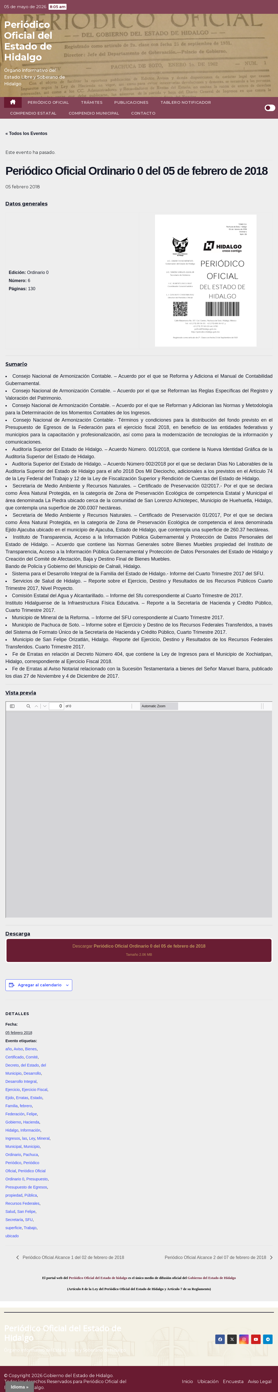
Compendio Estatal (33, 113)
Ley (32, 1138)
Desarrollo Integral (20, 1081)
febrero (26, 1106)
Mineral (43, 1138)
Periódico (13, 1163)
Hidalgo (11, 1130)
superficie (13, 1228)
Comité (32, 1057)
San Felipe (26, 1211)
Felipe (32, 1114)
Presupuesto (37, 1179)
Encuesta (233, 1381)
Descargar (139, 950)
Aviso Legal (260, 1381)
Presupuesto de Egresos (26, 1187)
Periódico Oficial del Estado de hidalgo (98, 1278)
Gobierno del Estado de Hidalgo (212, 1278)
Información (30, 1130)
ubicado (12, 1236)
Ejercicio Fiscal (34, 1089)
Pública (30, 1195)
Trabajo (30, 1228)
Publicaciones (131, 102)
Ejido (9, 1098)
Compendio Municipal (94, 113)
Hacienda (31, 1122)
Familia (11, 1106)
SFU (29, 1219)
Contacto (143, 113)
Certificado (14, 1057)
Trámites (91, 102)
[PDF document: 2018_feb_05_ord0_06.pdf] (139, 809)
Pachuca (30, 1154)
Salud (10, 1211)
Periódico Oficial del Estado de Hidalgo (28, 41)
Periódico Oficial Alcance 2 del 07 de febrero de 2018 (215, 1257)
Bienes (31, 1049)
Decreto (12, 1065)
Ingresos (12, 1138)
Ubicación (208, 1381)
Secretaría (14, 1219)
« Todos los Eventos (26, 133)
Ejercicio (12, 1089)
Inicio (187, 1381)
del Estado (30, 1065)
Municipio (32, 1146)
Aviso (18, 1049)
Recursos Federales (22, 1203)
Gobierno (13, 1122)
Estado (36, 1098)
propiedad (13, 1195)
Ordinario (13, 1154)
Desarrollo (32, 1073)
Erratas (22, 1098)
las (24, 1138)
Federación (14, 1114)
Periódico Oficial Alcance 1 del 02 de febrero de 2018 (73, 1257)
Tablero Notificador (185, 102)
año (8, 1049)
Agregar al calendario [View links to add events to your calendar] (40, 985)
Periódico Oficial (48, 102)
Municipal (13, 1146)
